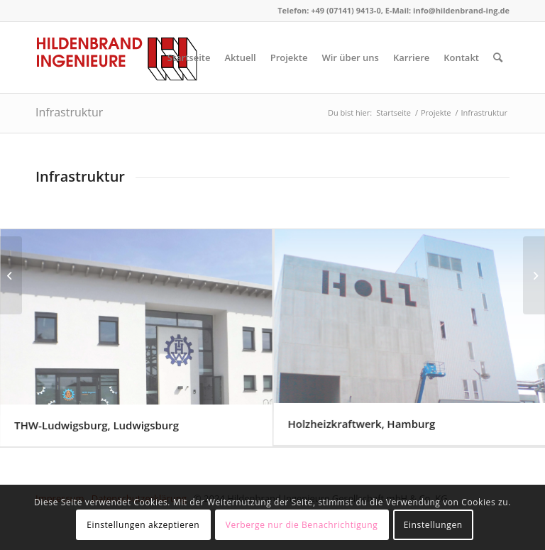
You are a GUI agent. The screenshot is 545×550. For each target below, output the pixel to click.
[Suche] (498, 57)
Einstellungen (433, 525)
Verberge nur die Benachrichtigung (302, 525)
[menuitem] (189, 57)
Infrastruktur (69, 112)
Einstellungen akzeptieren (143, 525)
